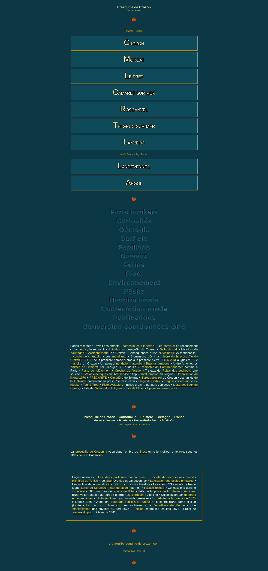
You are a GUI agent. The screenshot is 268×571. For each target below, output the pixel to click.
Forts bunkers (134, 211)
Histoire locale (134, 300)
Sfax (109, 480)
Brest (143, 451)
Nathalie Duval (106, 498)
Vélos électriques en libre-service (107, 374)
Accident (189, 491)
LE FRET (134, 75)
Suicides (114, 349)
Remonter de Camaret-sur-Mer (162, 367)
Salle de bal (168, 349)
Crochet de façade (128, 370)
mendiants (119, 356)
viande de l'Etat (123, 491)
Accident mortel (98, 353)
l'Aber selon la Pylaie (108, 388)
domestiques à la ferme (138, 346)
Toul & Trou (90, 384)
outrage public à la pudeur (131, 502)
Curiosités (134, 220)
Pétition (139, 509)
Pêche (134, 291)
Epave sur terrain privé (162, 388)
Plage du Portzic (149, 381)
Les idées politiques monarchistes (122, 477)
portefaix (137, 494)
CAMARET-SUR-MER (134, 92)
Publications (134, 317)
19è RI (117, 484)
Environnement (134, 282)
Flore (134, 273)
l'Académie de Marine (169, 505)
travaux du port (82, 512)
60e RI (171, 360)
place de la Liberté (167, 491)
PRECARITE (98, 377)
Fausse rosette (154, 487)
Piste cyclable (111, 384)
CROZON (134, 42)
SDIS (87, 360)
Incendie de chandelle (86, 356)
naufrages (77, 353)
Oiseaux (134, 256)
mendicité (103, 484)
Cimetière (116, 377)
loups (83, 349)
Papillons (134, 247)
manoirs (76, 363)
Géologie (134, 229)
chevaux (169, 346)
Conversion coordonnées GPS (134, 326)
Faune (134, 264)
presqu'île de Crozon (90, 451)
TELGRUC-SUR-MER (134, 125)
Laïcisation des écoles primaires (172, 480)
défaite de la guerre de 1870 (176, 498)
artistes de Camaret (84, 367)
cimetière (79, 491)
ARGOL (134, 182)
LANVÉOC (134, 141)
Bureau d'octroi (151, 377)
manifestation (81, 509)
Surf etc (134, 238)
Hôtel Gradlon (149, 374)
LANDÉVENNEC (134, 165)
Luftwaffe (80, 381)
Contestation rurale (134, 308)
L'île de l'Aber (135, 388)
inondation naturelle (129, 363)
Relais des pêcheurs (176, 370)
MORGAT (134, 59)
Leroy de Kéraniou (93, 487)
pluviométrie (166, 353)
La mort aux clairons (101, 505)
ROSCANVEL (134, 108)
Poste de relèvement (96, 370)
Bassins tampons (157, 363)
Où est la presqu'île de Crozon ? (134, 424)
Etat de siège (119, 487)
